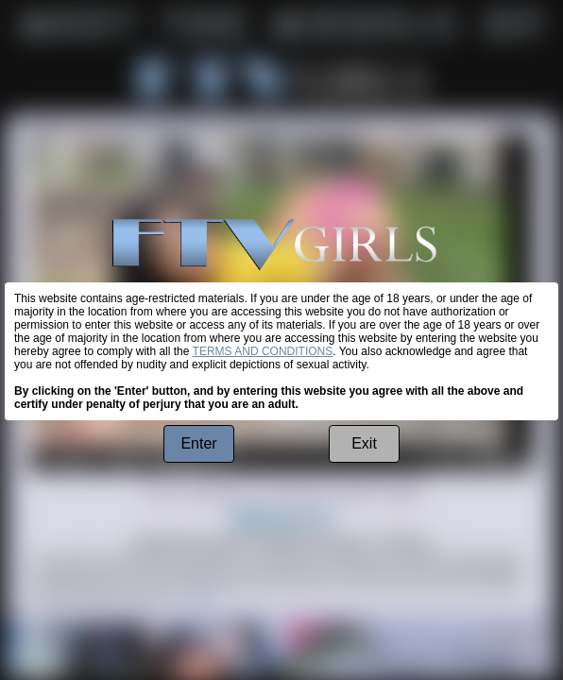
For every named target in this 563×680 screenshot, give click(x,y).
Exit (364, 443)
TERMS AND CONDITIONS (263, 351)
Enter (198, 443)
